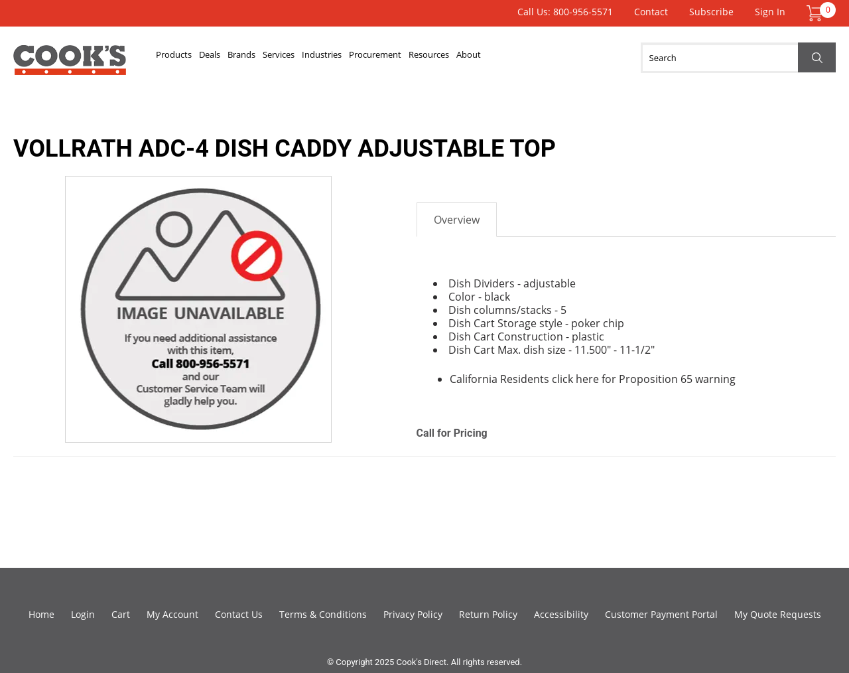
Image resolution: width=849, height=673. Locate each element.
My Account (172, 614)
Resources (576, 57)
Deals (242, 57)
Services (352, 57)
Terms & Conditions (323, 614)
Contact (651, 11)
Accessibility (561, 614)
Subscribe (711, 11)
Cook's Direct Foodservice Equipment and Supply (69, 65)
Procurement (496, 57)
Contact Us (239, 614)
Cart (120, 614)
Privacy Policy (412, 614)
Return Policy (488, 614)
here (587, 379)
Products (185, 57)
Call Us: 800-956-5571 (565, 11)
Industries (418, 57)
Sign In (770, 11)
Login (83, 614)
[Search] (738, 57)
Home (41, 614)
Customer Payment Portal (661, 614)
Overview (457, 219)
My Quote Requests (777, 614)
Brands (294, 57)
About (637, 57)
